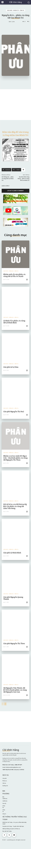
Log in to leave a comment (15, 190)
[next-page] (5, 703)
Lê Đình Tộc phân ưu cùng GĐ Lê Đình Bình (14, 321)
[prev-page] (3, 703)
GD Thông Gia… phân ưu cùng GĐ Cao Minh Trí (7, 178)
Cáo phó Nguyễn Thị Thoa (14, 643)
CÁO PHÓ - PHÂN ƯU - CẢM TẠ (15, 10)
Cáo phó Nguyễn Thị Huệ (13, 411)
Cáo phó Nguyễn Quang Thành (13, 598)
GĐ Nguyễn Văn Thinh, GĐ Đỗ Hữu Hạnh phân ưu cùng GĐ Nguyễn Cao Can (15, 690)
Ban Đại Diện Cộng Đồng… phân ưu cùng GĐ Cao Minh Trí (23, 178)
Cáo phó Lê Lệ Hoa (10, 367)
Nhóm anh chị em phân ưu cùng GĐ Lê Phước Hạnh (14, 275)
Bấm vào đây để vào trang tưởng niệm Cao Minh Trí (15, 133)
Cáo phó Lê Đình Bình (12, 552)
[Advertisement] (15, 104)
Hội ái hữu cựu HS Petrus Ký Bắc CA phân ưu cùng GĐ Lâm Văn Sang (15, 506)
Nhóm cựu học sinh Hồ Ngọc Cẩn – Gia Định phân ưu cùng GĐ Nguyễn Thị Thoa (15, 458)
